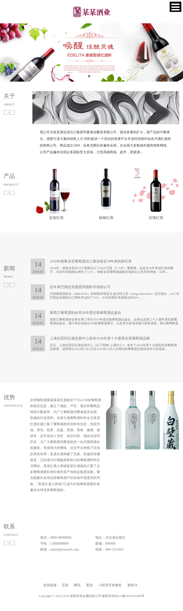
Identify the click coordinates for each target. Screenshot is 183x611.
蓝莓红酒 (56, 218)
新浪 (91, 585)
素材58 (105, 585)
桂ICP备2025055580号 (104, 595)
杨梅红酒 (106, 218)
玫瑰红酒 (156, 218)
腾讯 (86, 585)
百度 (82, 585)
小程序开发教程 (98, 585)
